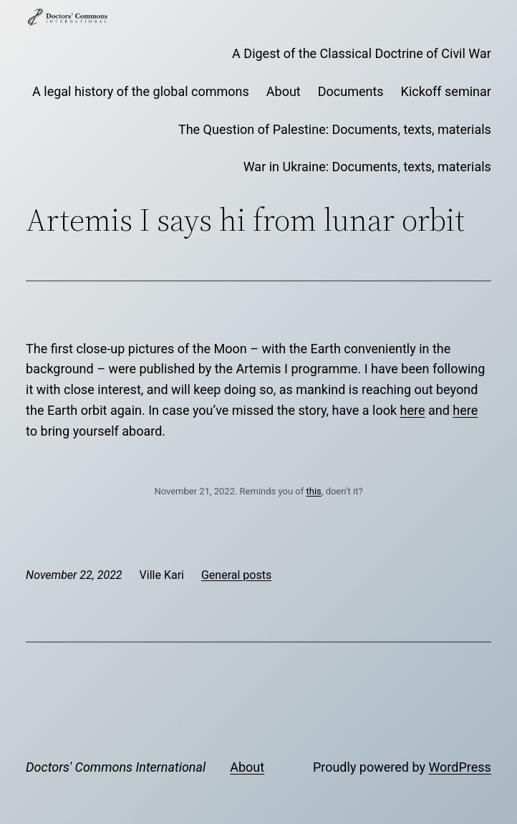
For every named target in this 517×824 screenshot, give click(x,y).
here (412, 410)
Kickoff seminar (446, 91)
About (283, 91)
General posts (236, 575)
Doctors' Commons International (116, 767)
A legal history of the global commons (140, 91)
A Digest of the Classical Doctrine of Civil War (361, 53)
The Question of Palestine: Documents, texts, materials (334, 129)
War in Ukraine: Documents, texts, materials (367, 166)
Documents (351, 91)
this (314, 491)
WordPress (459, 767)
